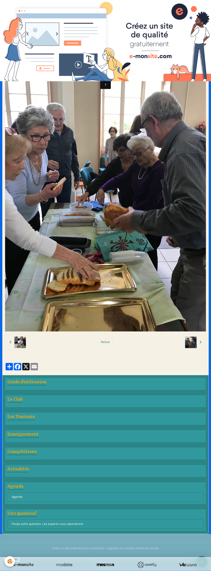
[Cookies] (10, 561)
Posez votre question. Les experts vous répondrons (47, 524)
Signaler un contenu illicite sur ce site (133, 548)
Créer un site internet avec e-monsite (78, 548)
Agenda (17, 497)
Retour (105, 342)
